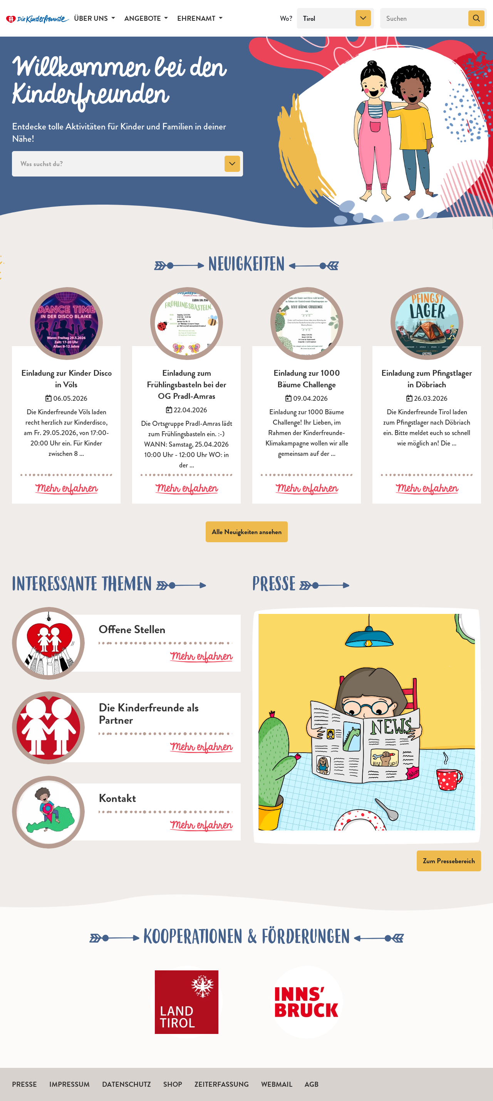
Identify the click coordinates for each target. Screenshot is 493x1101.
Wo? (286, 18)
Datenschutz (126, 1084)
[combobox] (335, 18)
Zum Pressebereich (449, 861)
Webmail (276, 1084)
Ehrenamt (197, 18)
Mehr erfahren (66, 489)
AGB (312, 1084)
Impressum (69, 1084)
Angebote (143, 18)
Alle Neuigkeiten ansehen (247, 531)
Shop (172, 1084)
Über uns (91, 18)
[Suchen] (423, 18)
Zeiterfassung (222, 1084)
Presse (24, 1084)
